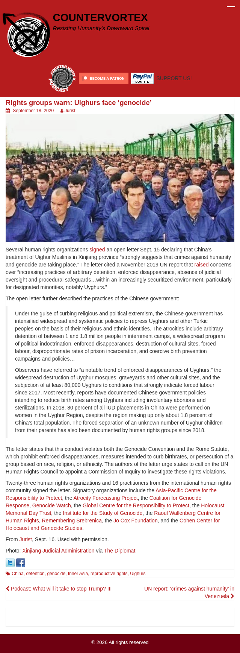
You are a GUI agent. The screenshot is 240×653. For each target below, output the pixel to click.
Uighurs (137, 573)
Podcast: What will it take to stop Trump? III (59, 589)
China (17, 573)
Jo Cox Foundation (135, 521)
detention (35, 573)
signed (97, 250)
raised (201, 265)
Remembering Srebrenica (72, 521)
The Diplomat (119, 551)
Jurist (70, 110)
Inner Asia (78, 573)
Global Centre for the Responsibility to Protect (136, 505)
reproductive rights (109, 573)
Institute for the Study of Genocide (103, 513)
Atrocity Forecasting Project (106, 498)
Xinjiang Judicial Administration (58, 551)
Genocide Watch (51, 505)
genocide (56, 573)
